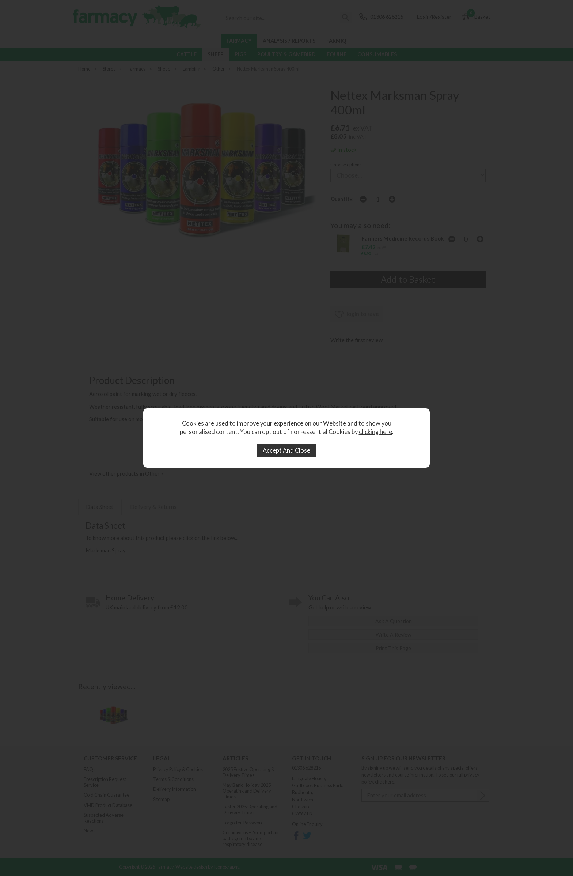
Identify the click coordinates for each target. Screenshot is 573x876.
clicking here (375, 431)
